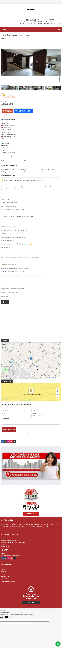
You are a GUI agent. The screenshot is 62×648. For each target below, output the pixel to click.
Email (4, 413)
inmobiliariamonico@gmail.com (10, 555)
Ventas (4, 571)
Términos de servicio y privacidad (25, 433)
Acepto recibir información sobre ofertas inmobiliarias (19, 426)
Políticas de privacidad (8, 581)
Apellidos (34, 408)
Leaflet (46, 377)
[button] (58, 42)
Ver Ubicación (26, 395)
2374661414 (51, 19)
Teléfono (34, 413)
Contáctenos (5, 579)
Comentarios (5, 418)
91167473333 (46, 21)
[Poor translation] (7, 617)
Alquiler (4, 574)
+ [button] (4, 344)
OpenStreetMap (56, 377)
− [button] (4, 347)
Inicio (3, 569)
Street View (9, 95)
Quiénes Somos (6, 576)
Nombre (4, 408)
